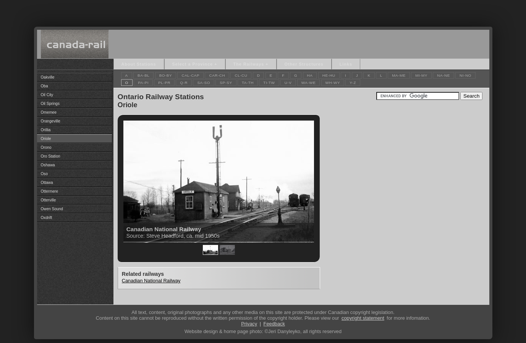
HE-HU (328, 75)
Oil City (47, 95)
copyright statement (362, 318)
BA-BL (143, 75)
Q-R (184, 83)
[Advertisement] (263, 11)
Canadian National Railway (151, 280)
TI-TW (269, 83)
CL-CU (241, 75)
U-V (288, 83)
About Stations (138, 64)
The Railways (248, 64)
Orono (46, 147)
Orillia (46, 130)
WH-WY (332, 83)
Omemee (49, 112)
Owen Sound (52, 209)
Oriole (46, 139)
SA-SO (203, 83)
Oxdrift (46, 218)
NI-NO (465, 75)
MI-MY (421, 75)
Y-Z (353, 83)
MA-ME (399, 75)
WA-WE (308, 83)
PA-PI (143, 83)
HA (310, 75)
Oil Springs (50, 103)
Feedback (274, 324)
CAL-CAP (190, 75)
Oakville (48, 77)
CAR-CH (217, 75)
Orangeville (50, 121)
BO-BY (165, 75)
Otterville (48, 200)
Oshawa (48, 165)
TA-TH (248, 83)
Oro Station (50, 156)
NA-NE (443, 75)
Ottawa (47, 182)
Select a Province (192, 64)
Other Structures (304, 64)
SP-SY (226, 83)
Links (346, 64)
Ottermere (49, 191)
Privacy (249, 324)
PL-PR (164, 83)
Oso (44, 174)
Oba (44, 86)
